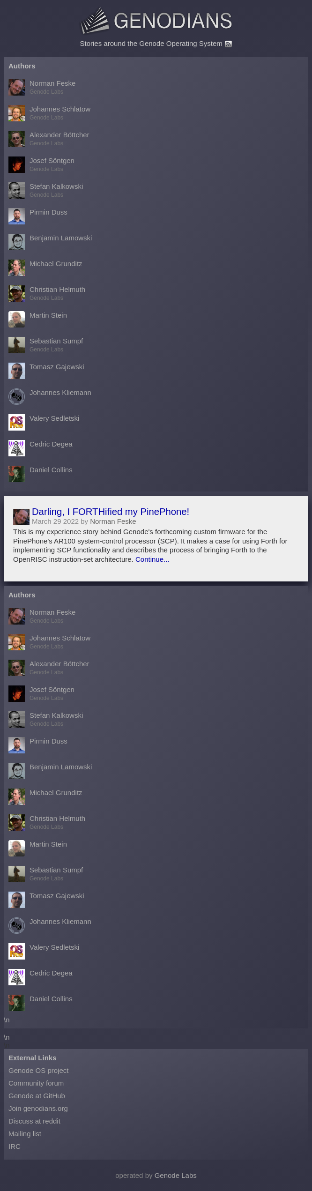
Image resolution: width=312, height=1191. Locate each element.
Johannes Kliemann (49, 396)
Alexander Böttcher (48, 139)
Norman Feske (41, 87)
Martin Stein (37, 319)
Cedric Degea (40, 448)
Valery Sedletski (43, 422)
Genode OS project (38, 1070)
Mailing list (24, 1134)
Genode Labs (176, 1175)
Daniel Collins (40, 474)
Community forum (36, 1083)
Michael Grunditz (45, 268)
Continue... (152, 559)
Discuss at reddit (34, 1121)
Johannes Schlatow (49, 113)
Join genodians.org (38, 1108)
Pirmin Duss (37, 216)
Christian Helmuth (46, 293)
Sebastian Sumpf (45, 345)
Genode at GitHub (36, 1096)
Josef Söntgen (41, 164)
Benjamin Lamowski (50, 242)
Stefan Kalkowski (45, 190)
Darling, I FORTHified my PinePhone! (110, 511)
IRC (14, 1146)
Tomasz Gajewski (46, 371)
